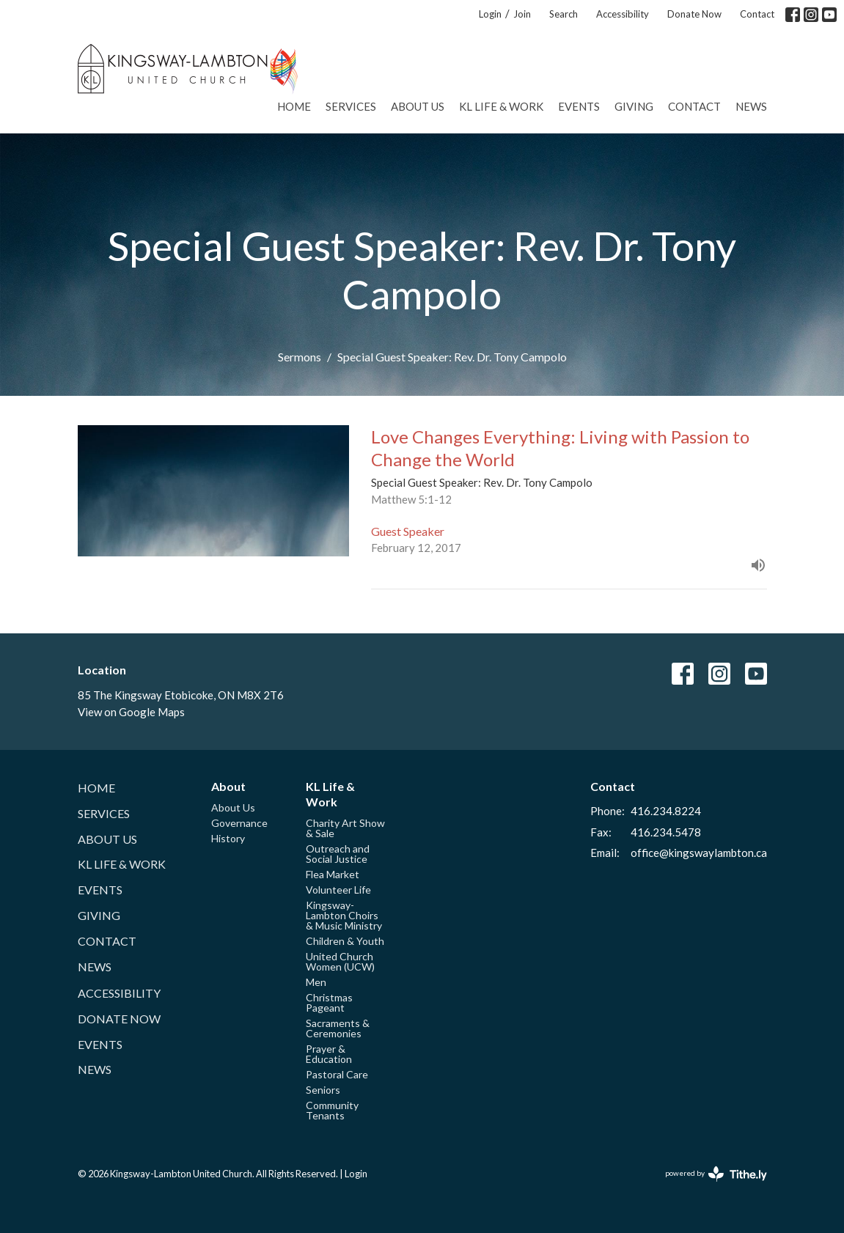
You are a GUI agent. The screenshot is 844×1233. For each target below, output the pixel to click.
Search (563, 14)
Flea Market (332, 874)
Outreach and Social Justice (338, 853)
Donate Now (694, 14)
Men (316, 982)
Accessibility (622, 14)
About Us (417, 106)
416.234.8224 (666, 810)
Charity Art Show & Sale (345, 828)
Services (351, 106)
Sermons (299, 357)
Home (294, 106)
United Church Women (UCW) (340, 961)
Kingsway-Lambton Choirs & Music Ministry (344, 915)
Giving (633, 106)
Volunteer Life (338, 889)
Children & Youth (345, 941)
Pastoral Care (337, 1074)
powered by (716, 1174)
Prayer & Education (329, 1053)
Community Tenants (332, 1110)
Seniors (323, 1089)
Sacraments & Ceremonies (338, 1028)
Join (522, 14)
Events (579, 106)
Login (490, 14)
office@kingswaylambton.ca (699, 852)
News (751, 106)
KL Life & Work (501, 106)
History (228, 838)
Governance (239, 823)
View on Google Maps (131, 711)
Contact (757, 14)
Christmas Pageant (329, 1002)
